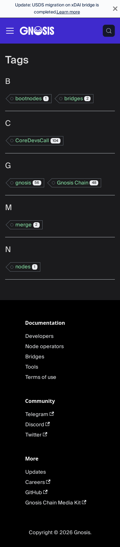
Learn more (68, 12)
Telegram (39, 414)
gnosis (28, 182)
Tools (31, 367)
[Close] (115, 9)
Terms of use (40, 377)
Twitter (36, 434)
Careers (38, 482)
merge (27, 224)
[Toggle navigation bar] (10, 31)
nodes (26, 266)
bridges (77, 98)
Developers (39, 336)
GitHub (36, 492)
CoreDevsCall (37, 140)
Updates (35, 472)
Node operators (44, 346)
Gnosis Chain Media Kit (55, 502)
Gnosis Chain (78, 182)
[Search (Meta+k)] (109, 31)
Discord (37, 424)
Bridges (34, 356)
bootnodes (32, 98)
